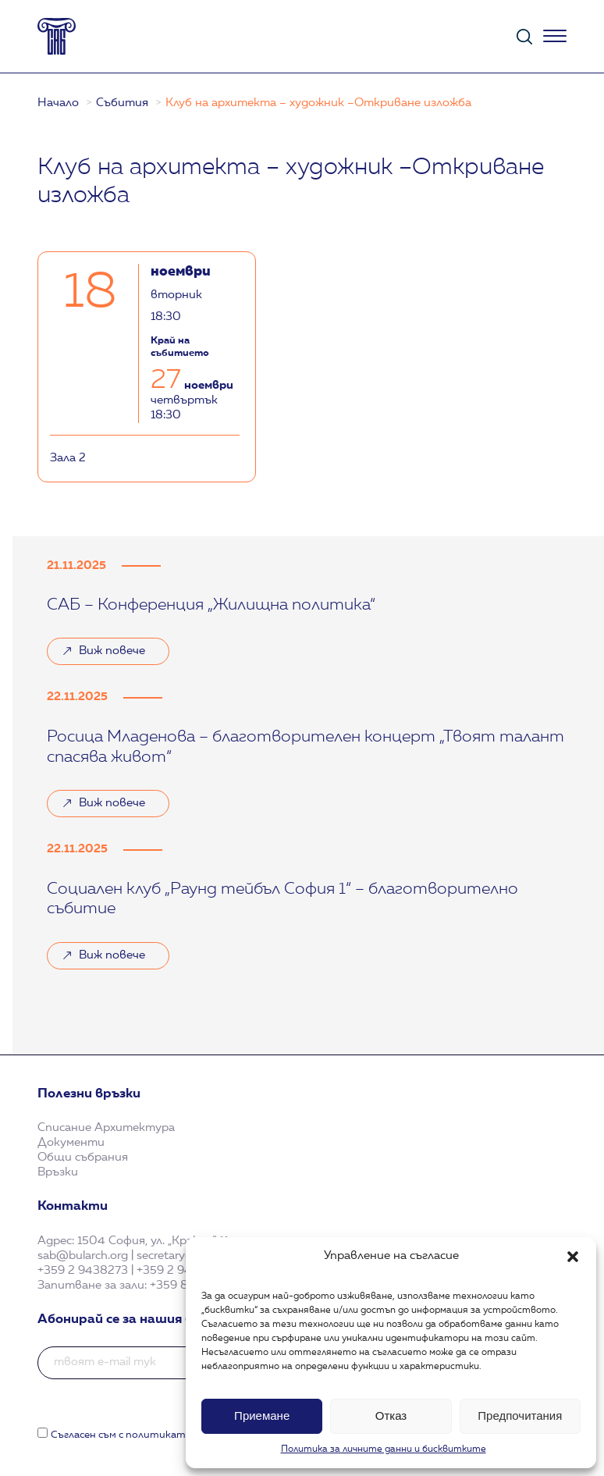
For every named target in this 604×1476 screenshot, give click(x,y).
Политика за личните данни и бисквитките (383, 1449)
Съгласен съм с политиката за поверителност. (174, 1435)
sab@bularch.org (82, 1256)
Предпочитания (520, 1415)
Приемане (262, 1415)
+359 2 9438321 (181, 1271)
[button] (573, 1256)
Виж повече (112, 651)
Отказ (391, 1415)
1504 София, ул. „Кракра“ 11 (153, 1241)
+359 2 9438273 (82, 1271)
